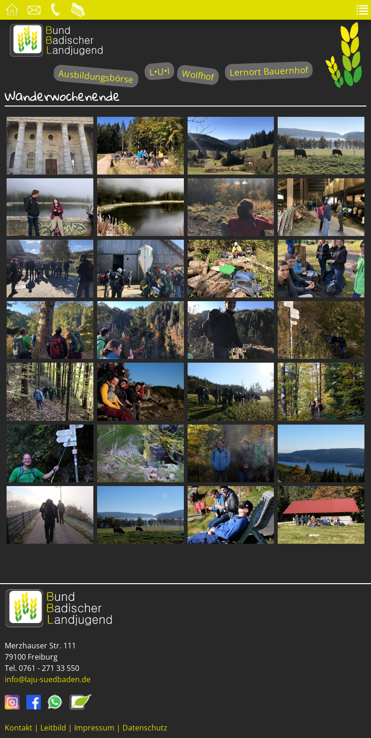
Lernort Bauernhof (268, 71)
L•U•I (159, 71)
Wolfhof (198, 75)
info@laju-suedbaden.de (48, 679)
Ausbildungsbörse (96, 76)
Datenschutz (144, 728)
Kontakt (18, 728)
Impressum (94, 728)
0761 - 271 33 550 (49, 668)
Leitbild (53, 728)
